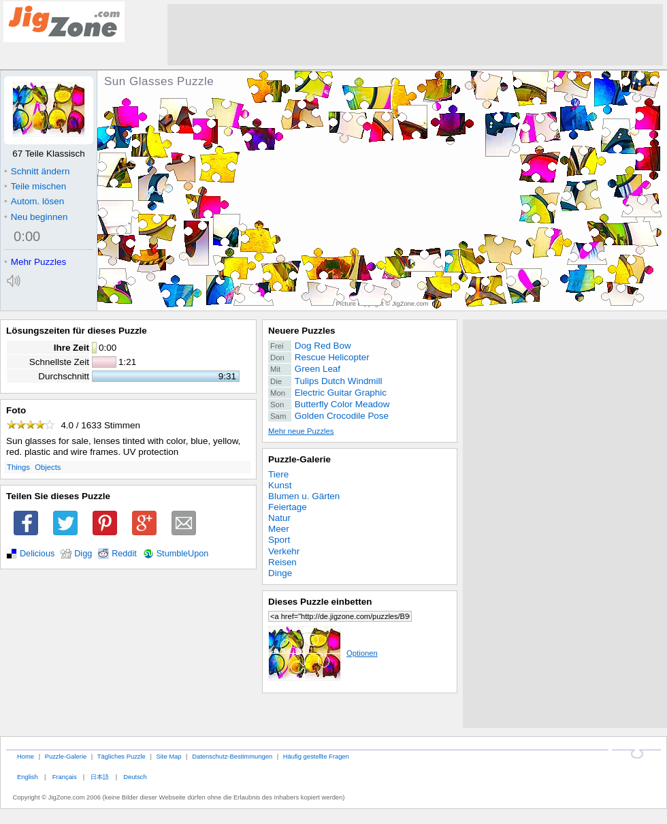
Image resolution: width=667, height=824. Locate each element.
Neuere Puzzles (302, 331)
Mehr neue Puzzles (301, 431)
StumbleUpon (183, 553)
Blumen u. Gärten (304, 496)
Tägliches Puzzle (121, 756)
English (27, 776)
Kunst (279, 485)
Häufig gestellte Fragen (316, 756)
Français (64, 776)
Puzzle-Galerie (299, 459)
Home (25, 756)
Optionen (323, 653)
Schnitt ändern (36, 171)
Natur (279, 518)
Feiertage (287, 507)
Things (18, 467)
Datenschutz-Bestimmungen (232, 756)
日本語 (100, 776)
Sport (279, 540)
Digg (83, 553)
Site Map (168, 756)
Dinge (280, 573)
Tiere (278, 474)
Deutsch (134, 776)
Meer (278, 529)
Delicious (37, 553)
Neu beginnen (35, 217)
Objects (48, 467)
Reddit (124, 553)
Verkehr (283, 551)
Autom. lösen (34, 201)
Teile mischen (35, 186)
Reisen (282, 562)
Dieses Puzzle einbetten (320, 602)
